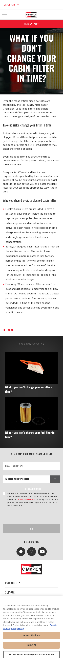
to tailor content (33, 488)
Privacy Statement (26, 499)
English (9, 4)
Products (13, 583)
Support (12, 592)
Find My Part (31, 24)
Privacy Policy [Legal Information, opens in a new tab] (17, 628)
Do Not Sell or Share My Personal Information (31, 654)
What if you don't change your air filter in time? (29, 389)
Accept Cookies (31, 635)
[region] (31, 628)
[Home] (31, 14)
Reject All (31, 645)
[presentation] (30, 515)
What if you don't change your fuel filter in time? (30, 434)
